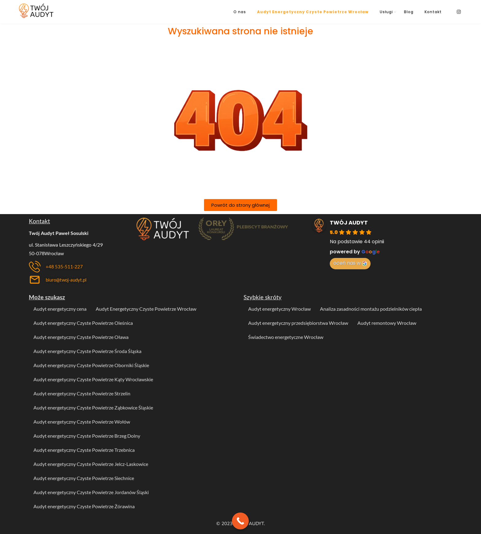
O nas (239, 11)
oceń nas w (350, 263)
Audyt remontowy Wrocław (386, 323)
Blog (409, 11)
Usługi (386, 11)
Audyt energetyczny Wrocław (279, 309)
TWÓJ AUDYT (349, 222)
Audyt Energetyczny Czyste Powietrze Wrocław (313, 11)
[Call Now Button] (240, 521)
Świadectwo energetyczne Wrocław (285, 337)
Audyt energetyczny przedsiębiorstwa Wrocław (298, 323)
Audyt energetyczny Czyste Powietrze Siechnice (83, 478)
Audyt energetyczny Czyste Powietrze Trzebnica (84, 450)
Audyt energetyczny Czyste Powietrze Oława (81, 337)
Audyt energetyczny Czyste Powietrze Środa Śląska (87, 351)
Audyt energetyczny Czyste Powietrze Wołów (81, 422)
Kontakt (433, 11)
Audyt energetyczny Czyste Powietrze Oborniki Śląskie (91, 365)
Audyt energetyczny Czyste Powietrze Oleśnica (83, 323)
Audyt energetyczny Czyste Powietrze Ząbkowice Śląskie (93, 407)
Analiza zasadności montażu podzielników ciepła (371, 309)
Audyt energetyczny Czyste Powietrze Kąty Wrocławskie (93, 379)
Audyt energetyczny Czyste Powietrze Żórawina (84, 506)
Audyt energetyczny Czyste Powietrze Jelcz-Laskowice (90, 464)
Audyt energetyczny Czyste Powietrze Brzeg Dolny (86, 436)
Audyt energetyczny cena (60, 309)
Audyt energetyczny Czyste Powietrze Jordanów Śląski (91, 492)
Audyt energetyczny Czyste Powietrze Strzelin (81, 393)
